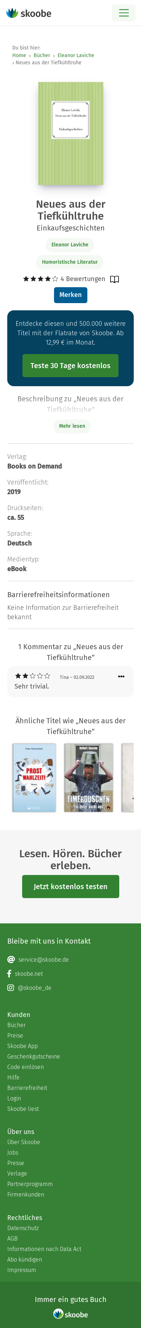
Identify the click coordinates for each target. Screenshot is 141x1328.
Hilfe (13, 1077)
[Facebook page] (70, 974)
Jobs (12, 1152)
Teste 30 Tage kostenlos (70, 365)
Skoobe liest (23, 1108)
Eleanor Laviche (76, 55)
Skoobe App (22, 1046)
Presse (15, 1163)
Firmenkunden (25, 1194)
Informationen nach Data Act (44, 1249)
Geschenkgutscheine (33, 1056)
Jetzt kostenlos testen (71, 886)
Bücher (42, 55)
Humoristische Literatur (70, 262)
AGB (12, 1238)
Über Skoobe (23, 1142)
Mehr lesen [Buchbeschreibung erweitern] (72, 426)
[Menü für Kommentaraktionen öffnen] (121, 677)
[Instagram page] (70, 988)
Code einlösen (25, 1067)
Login (14, 1098)
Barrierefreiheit (27, 1088)
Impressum (21, 1270)
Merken (70, 295)
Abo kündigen (24, 1259)
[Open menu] (124, 12)
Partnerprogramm (30, 1184)
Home (19, 55)
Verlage (17, 1173)
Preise (15, 1035)
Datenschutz (23, 1228)
